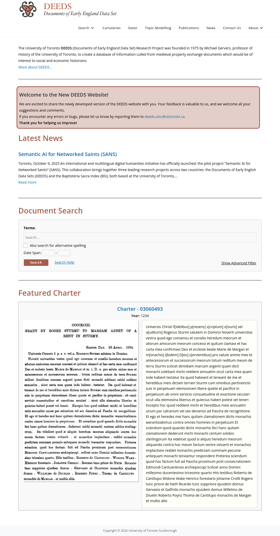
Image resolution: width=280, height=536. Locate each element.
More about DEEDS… (35, 67)
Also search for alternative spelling (58, 245)
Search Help (64, 262)
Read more (27, 182)
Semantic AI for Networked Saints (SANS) (67, 154)
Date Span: (32, 252)
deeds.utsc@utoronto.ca (164, 116)
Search (36, 262)
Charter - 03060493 (140, 308)
